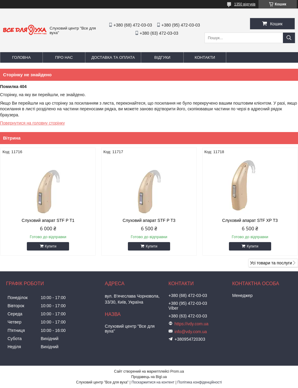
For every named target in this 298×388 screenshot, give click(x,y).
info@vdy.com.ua (191, 331)
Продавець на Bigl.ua (149, 377)
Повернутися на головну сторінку (32, 123)
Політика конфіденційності (199, 382)
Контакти (205, 57)
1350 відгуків (244, 4)
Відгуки (162, 57)
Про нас (64, 57)
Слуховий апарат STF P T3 (148, 220)
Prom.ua (177, 371)
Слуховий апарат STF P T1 (48, 220)
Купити (50, 246)
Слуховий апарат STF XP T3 (250, 220)
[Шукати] (289, 38)
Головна (21, 57)
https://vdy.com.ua (192, 323)
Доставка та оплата (113, 57)
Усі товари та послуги (271, 262)
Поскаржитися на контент (153, 382)
